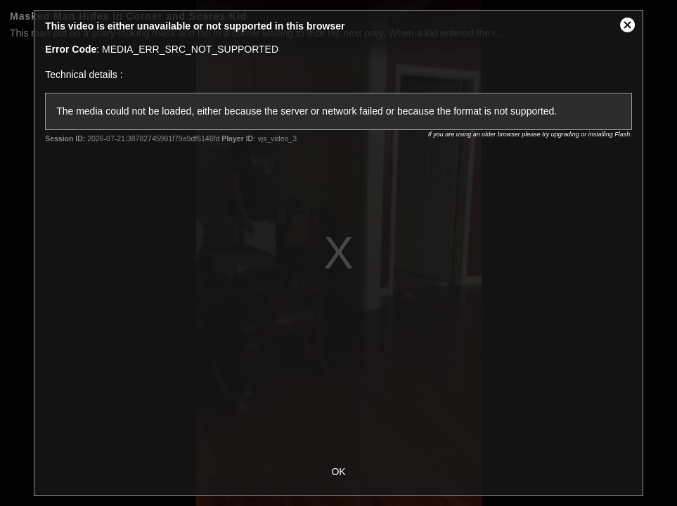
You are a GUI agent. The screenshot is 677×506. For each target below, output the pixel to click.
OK (338, 471)
